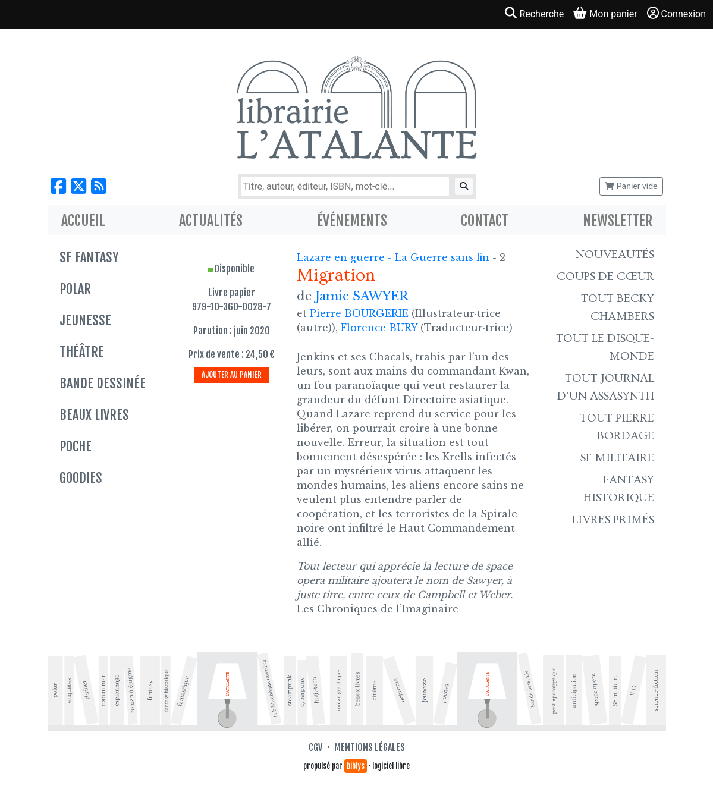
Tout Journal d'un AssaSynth (605, 387)
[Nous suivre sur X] (78, 186)
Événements (352, 221)
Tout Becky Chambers (617, 307)
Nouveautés (615, 254)
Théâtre (81, 352)
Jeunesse (85, 320)
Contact (484, 221)
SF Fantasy (88, 257)
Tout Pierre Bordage (617, 426)
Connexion (676, 13)
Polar (75, 289)
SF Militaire (617, 457)
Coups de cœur (605, 276)
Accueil (83, 221)
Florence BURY (379, 328)
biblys (356, 766)
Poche (75, 446)
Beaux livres (94, 415)
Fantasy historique (618, 488)
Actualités (211, 221)
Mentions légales (369, 747)
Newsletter (617, 221)
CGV (315, 747)
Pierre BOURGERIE (359, 313)
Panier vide (631, 186)
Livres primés (613, 519)
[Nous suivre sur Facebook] (58, 186)
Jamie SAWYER (362, 296)
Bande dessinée (102, 383)
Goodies (80, 478)
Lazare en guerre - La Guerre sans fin (394, 257)
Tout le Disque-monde (605, 347)
